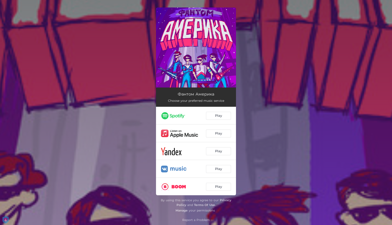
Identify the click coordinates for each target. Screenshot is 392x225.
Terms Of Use (204, 205)
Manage (182, 210)
